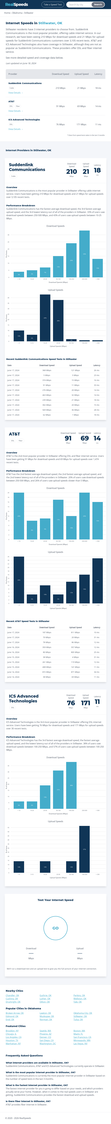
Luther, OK (45, 998)
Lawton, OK (45, 1013)
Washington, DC (48, 1043)
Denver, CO (45, 1037)
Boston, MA (79, 1030)
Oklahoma (17, 12)
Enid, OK (10, 1019)
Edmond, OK (12, 1016)
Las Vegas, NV (80, 1043)
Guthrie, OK (45, 995)
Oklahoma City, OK (83, 1013)
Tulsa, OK (78, 1019)
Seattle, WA (45, 1030)
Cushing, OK (12, 998)
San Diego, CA (47, 1040)
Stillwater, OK (80, 1016)
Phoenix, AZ (45, 1033)
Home (7, 12)
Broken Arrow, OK (15, 1013)
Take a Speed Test (53, 4)
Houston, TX (12, 1040)
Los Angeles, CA (13, 1037)
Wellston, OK (80, 998)
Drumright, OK (13, 1001)
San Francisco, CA (82, 1037)
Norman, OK (46, 1019)
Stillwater (28, 12)
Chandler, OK (12, 995)
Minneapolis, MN (82, 1040)
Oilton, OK (45, 1001)
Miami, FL (78, 1033)
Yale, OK (78, 1001)
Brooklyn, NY (12, 1030)
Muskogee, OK (47, 1016)
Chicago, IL (11, 1033)
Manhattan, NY (13, 1043)
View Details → (15, 92)
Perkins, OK (79, 995)
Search (98, 4)
